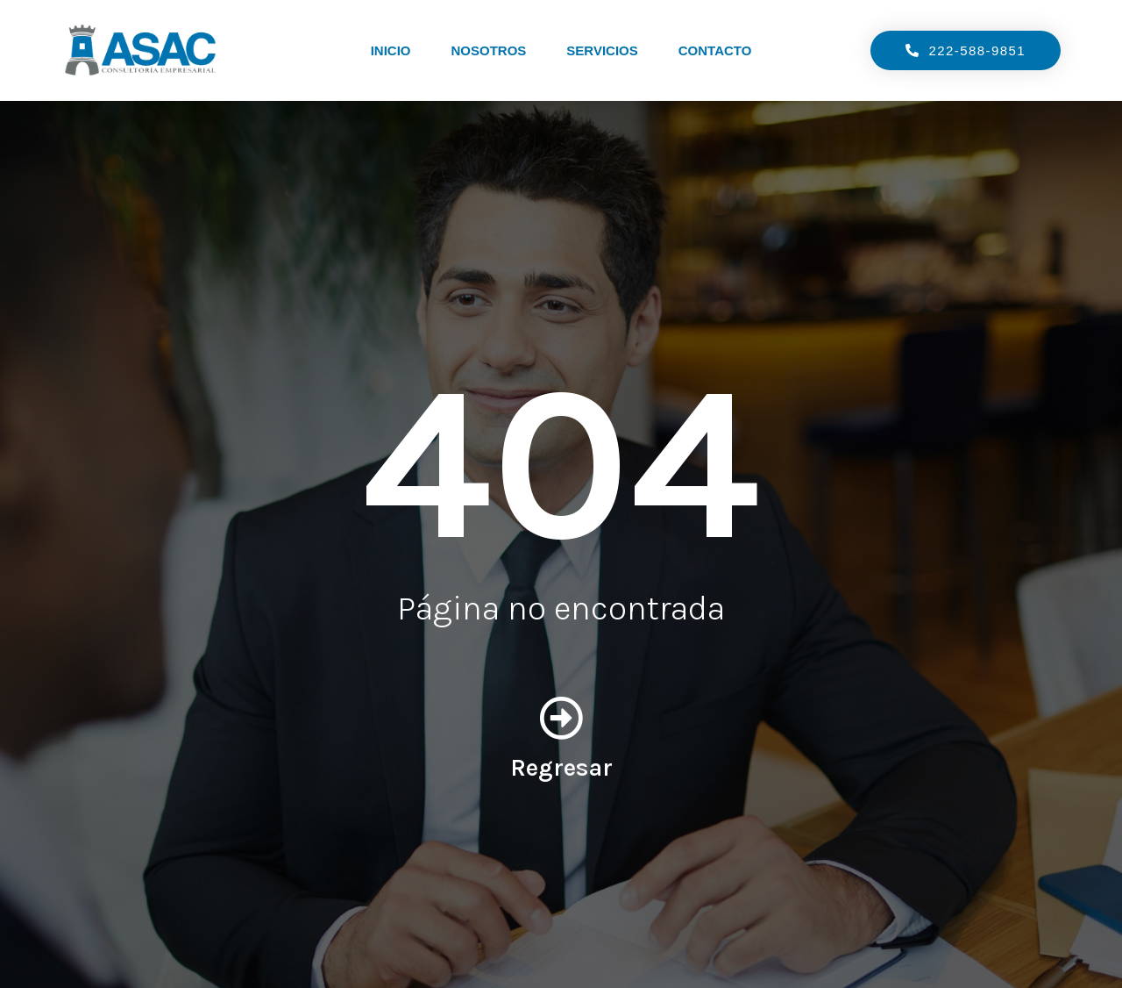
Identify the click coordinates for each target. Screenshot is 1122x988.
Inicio (391, 50)
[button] (962, 50)
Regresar (561, 767)
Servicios (601, 50)
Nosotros (488, 50)
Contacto (715, 50)
